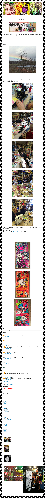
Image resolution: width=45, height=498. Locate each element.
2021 (5, 401)
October (6, 410)
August (6, 412)
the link (7, 36)
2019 (5, 403)
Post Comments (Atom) (10, 384)
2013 (5, 428)
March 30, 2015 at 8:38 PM (8, 374)
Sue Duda (6, 351)
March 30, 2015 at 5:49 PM (8, 358)
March (6, 418)
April (5, 417)
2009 (5, 432)
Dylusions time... (7, 420)
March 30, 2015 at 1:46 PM (8, 336)
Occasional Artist (13, 233)
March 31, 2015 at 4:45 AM (8, 379)
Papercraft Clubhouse (17, 231)
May (5, 416)
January (6, 425)
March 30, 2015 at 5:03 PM (8, 353)
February (6, 424)
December (6, 409)
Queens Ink (16, 232)
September (6, 411)
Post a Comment (6, 381)
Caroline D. (6, 356)
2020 (5, 402)
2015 (5, 408)
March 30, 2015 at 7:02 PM (8, 363)
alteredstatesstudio (8, 377)
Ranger (12, 34)
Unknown (6, 345)
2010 (5, 431)
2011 (5, 430)
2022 (5, 400)
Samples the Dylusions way (8, 421)
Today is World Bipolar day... (8, 419)
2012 (5, 429)
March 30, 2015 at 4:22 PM (8, 348)
